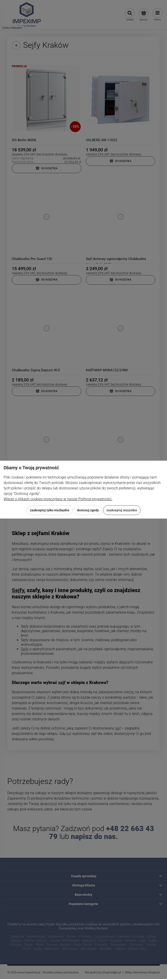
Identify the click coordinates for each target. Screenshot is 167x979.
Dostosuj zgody (88, 510)
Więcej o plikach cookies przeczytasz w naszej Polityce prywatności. (58, 499)
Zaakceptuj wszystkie (121, 510)
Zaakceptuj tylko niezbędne (49, 510)
